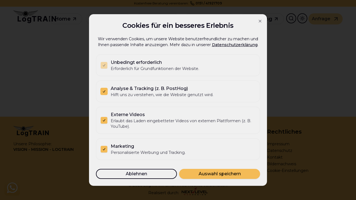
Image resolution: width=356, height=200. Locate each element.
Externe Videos (128, 114)
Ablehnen (136, 173)
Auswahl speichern (220, 173)
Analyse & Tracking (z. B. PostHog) (149, 88)
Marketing (122, 146)
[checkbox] (104, 65)
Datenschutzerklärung (235, 44)
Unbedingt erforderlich (136, 62)
